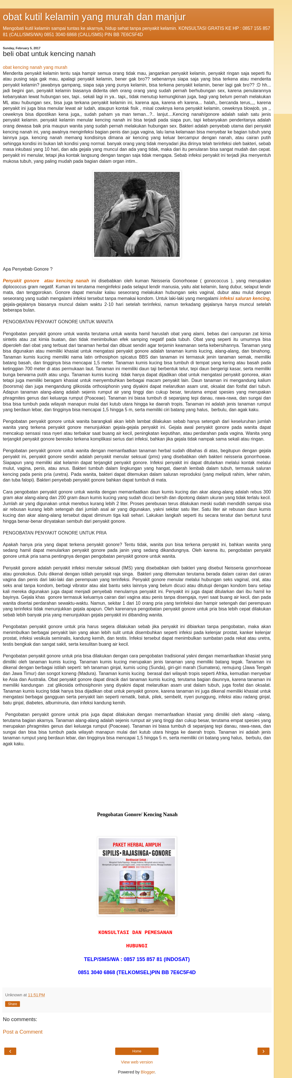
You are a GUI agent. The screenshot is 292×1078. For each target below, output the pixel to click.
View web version (137, 1062)
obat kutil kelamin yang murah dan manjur (94, 16)
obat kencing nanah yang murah (35, 67)
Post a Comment (22, 1032)
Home (136, 1051)
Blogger (148, 1072)
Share (12, 1004)
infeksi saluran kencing (244, 298)
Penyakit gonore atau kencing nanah (46, 280)
